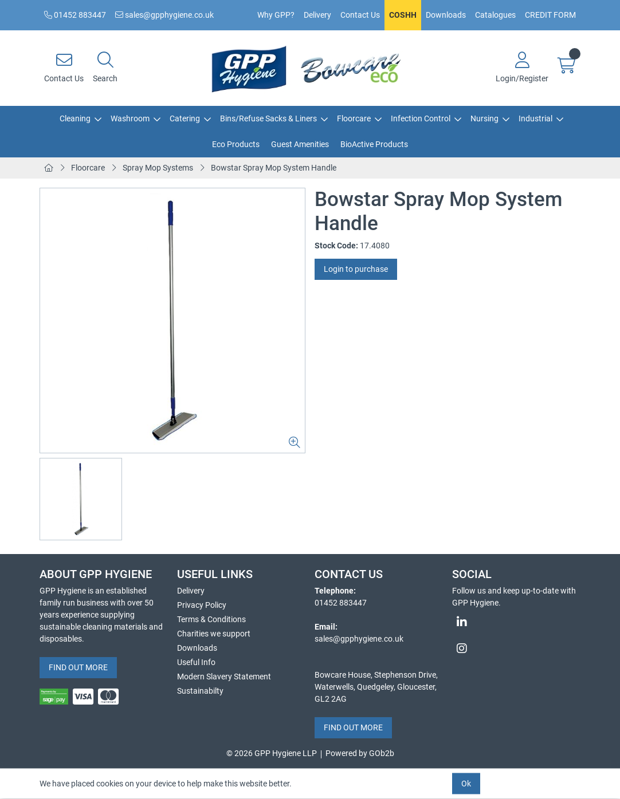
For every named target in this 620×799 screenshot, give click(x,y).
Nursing (484, 118)
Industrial (535, 118)
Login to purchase (356, 269)
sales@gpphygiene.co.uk (164, 14)
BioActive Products (374, 144)
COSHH (403, 14)
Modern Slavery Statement (224, 676)
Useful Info (196, 662)
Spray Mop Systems (158, 167)
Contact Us (360, 14)
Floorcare (354, 118)
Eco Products (236, 144)
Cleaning (75, 118)
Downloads (446, 14)
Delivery (317, 14)
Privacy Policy (201, 605)
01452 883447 (75, 14)
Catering (185, 118)
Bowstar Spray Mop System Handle (273, 167)
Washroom (130, 118)
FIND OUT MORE (78, 667)
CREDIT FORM (550, 14)
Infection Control (420, 118)
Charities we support (213, 633)
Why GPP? (276, 14)
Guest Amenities (300, 144)
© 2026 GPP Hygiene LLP (271, 753)
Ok (466, 783)
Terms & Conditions (211, 619)
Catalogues (495, 14)
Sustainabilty (200, 690)
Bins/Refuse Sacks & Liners (268, 118)
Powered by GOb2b (359, 753)
